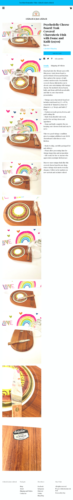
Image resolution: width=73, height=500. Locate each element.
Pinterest (40, 491)
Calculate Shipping (50, 49)
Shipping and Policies (26, 491)
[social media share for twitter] (48, 59)
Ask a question (59, 59)
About (22, 489)
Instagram (41, 489)
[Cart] (71, 8)
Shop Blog (41, 496)
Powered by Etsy (60, 493)
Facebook (40, 486)
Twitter (40, 493)
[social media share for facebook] (44, 59)
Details (46, 66)
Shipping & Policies (58, 66)
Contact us (23, 493)
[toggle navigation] (3, 8)
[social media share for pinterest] (52, 59)
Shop (21, 486)
